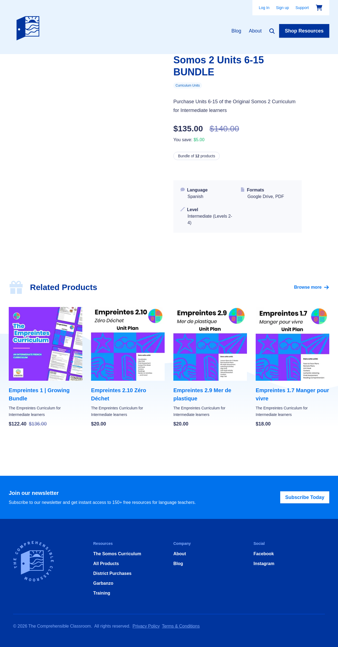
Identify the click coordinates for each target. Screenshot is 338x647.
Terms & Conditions (181, 626)
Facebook (264, 553)
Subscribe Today (304, 497)
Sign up (282, 7)
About (255, 31)
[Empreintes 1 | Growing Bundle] (45, 367)
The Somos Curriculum (117, 553)
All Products (106, 563)
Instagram (264, 563)
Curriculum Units (188, 85)
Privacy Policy (146, 626)
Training (101, 593)
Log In (264, 7)
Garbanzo (103, 583)
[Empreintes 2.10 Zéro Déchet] (128, 367)
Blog (236, 31)
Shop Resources (304, 31)
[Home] (29, 27)
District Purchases (112, 573)
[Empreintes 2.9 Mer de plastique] (210, 367)
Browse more (311, 287)
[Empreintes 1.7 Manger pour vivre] (292, 367)
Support (302, 7)
